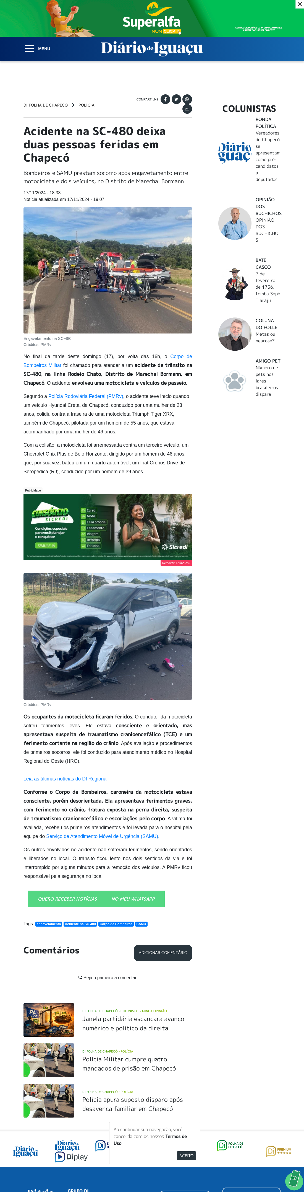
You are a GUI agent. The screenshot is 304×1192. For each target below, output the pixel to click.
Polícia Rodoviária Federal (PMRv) (85, 396)
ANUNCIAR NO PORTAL (251, 1126)
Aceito (186, 1155)
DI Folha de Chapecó (45, 105)
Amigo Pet (268, 361)
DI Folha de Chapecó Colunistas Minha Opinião (124, 940)
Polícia (86, 105)
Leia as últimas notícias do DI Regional (65, 779)
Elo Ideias (273, 1174)
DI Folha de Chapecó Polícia (107, 980)
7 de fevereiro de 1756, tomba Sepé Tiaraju (268, 287)
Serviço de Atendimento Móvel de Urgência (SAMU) (102, 836)
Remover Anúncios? (176, 563)
